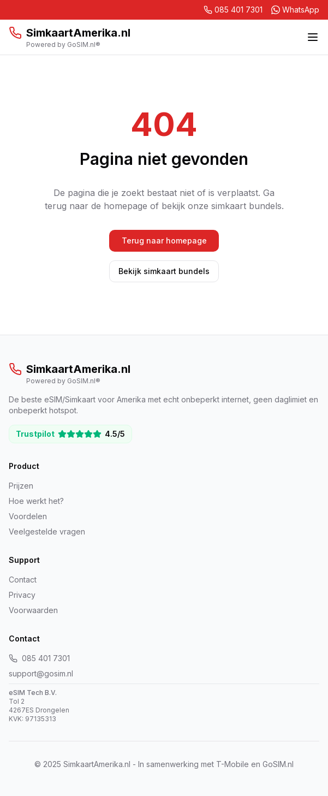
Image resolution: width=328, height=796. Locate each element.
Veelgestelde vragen (47, 531)
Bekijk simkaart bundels (164, 271)
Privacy (22, 594)
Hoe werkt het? (36, 501)
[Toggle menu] (312, 37)
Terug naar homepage (164, 240)
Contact (23, 579)
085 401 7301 (39, 658)
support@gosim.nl (41, 673)
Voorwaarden (33, 610)
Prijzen (21, 485)
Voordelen (28, 516)
